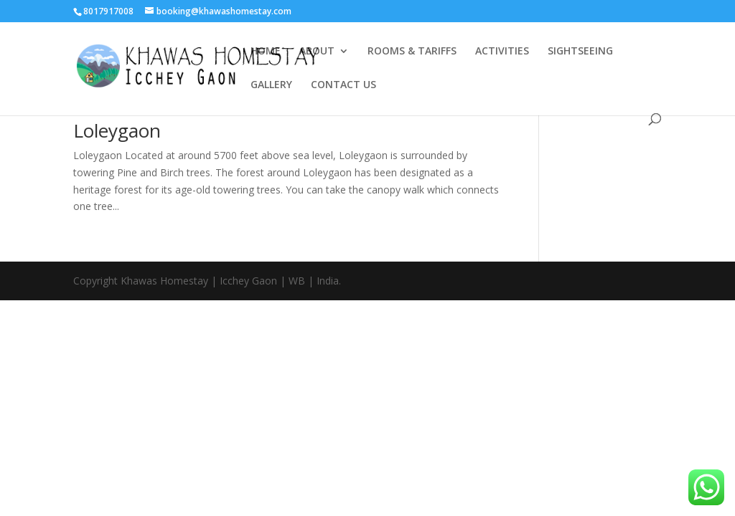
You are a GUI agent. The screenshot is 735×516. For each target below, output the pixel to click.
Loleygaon (117, 130)
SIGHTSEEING (580, 51)
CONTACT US (343, 85)
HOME (266, 51)
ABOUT (316, 51)
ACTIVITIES (502, 51)
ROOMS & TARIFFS (412, 51)
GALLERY (271, 85)
